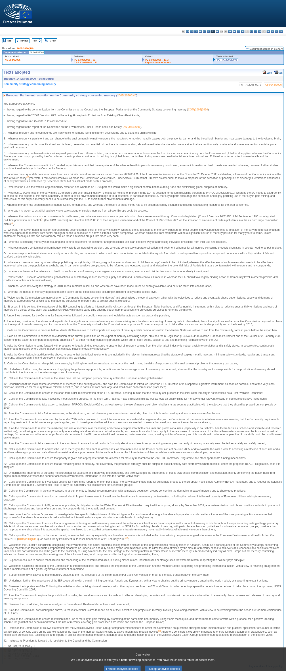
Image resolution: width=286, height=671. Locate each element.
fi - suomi (276, 31)
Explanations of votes (158, 62)
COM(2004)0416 (28, 539)
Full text (52, 40)
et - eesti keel (204, 31)
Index (9, 40)
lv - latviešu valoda (234, 31)
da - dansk (196, 31)
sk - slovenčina (268, 31)
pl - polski (255, 31)
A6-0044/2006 (13, 59)
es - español (187, 31)
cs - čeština (191, 31)
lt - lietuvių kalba (238, 31)
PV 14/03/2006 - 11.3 (157, 59)
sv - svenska (281, 31)
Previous (24, 40)
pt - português (259, 31)
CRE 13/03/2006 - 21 (85, 62)
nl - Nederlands (251, 31)
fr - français (217, 31)
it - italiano (230, 31)
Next (35, 40)
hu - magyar (242, 31)
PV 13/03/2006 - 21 (84, 59)
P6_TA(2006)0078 (227, 59)
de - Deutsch (200, 31)
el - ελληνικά (208, 31)
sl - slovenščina (272, 31)
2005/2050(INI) (25, 48)
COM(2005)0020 (198, 109)
